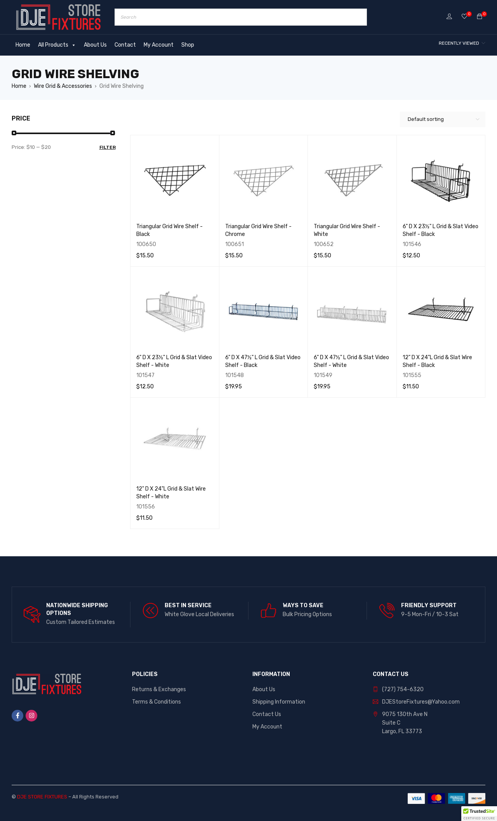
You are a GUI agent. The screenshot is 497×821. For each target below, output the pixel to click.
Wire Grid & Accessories (63, 86)
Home (23, 45)
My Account (159, 45)
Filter (107, 147)
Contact (125, 45)
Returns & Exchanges (159, 689)
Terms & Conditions (156, 702)
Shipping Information (278, 702)
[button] (479, 813)
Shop (187, 45)
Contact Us (266, 714)
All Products (57, 45)
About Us (95, 45)
